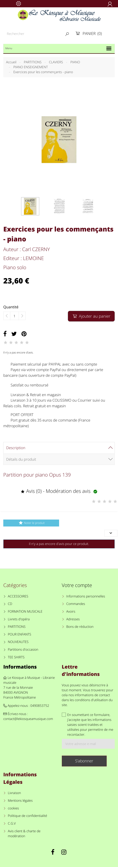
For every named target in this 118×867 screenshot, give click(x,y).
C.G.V (12, 823)
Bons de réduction (79, 627)
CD (10, 604)
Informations (20, 666)
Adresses (73, 619)
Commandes (75, 604)
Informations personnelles (85, 596)
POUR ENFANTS (19, 634)
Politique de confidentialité (27, 816)
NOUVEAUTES (18, 642)
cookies (13, 808)
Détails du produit (21, 459)
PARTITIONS (17, 627)
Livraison (14, 793)
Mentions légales (20, 800)
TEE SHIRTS (16, 657)
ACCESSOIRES (18, 596)
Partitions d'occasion (23, 649)
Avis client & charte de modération (24, 833)
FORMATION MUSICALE (25, 611)
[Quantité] (14, 316)
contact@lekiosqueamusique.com (28, 719)
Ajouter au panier (91, 316)
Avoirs (70, 611)
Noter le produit (31, 522)
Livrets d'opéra (19, 619)
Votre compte (77, 585)
